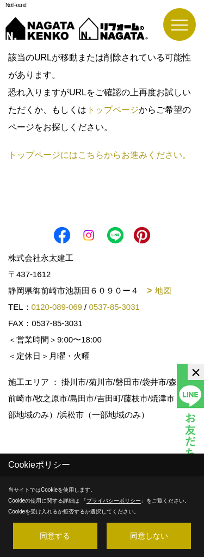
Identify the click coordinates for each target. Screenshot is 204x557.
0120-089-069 (57, 306)
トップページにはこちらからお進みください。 (99, 155)
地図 (163, 290)
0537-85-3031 (114, 306)
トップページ (112, 109)
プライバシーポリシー (113, 501)
